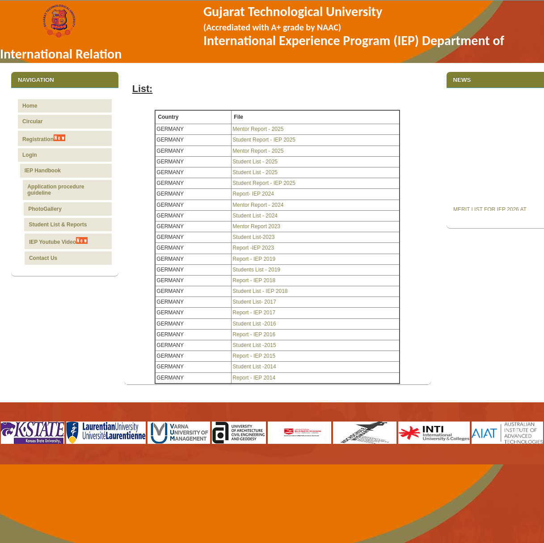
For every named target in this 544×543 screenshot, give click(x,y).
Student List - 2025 (255, 162)
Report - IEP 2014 (253, 378)
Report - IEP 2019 (253, 259)
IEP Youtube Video (57, 241)
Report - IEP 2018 (253, 280)
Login (33, 155)
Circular (32, 121)
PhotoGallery (45, 209)
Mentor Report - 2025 (257, 129)
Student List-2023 (253, 237)
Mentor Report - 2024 (257, 205)
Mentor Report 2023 (256, 226)
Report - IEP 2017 (253, 312)
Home (29, 106)
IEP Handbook (47, 170)
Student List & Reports (57, 224)
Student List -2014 (254, 366)
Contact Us (41, 258)
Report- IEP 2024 (253, 194)
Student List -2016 (254, 324)
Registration (43, 138)
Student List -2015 (254, 345)
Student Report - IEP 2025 (263, 140)
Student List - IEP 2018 (259, 291)
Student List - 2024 (255, 216)
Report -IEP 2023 (253, 248)
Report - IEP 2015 (253, 356)
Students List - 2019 (256, 270)
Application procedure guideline (57, 190)
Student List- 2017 (254, 302)
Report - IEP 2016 (253, 334)
